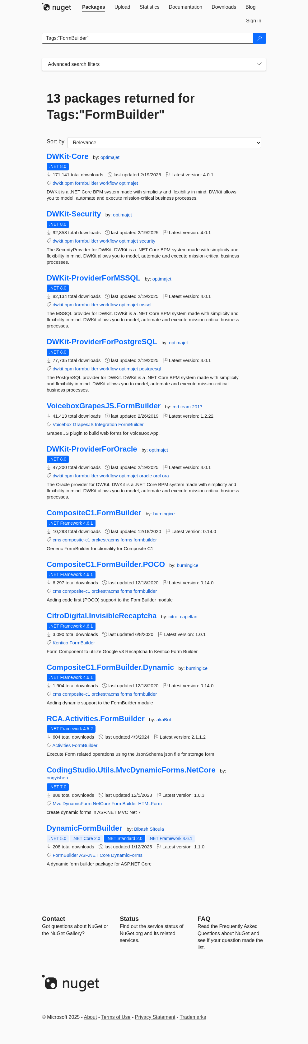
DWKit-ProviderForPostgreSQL (102, 341)
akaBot (163, 719)
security (147, 241)
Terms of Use (115, 1017)
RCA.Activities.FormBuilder (96, 718)
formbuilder (86, 183)
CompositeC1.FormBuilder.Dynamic (110, 667)
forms (127, 539)
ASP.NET (88, 855)
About (90, 1017)
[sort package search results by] (164, 142)
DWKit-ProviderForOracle (92, 449)
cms (57, 539)
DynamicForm (77, 803)
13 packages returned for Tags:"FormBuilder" (121, 106)
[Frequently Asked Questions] (204, 918)
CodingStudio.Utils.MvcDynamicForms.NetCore (131, 770)
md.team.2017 (188, 406)
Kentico (60, 642)
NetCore (101, 803)
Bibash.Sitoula (149, 829)
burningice (164, 513)
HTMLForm (150, 803)
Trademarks (193, 1017)
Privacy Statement (155, 1017)
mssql (145, 304)
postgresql (150, 368)
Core (105, 855)
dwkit (58, 183)
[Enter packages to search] (147, 38)
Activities (61, 745)
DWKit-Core (68, 156)
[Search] (259, 38)
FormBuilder (131, 424)
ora (165, 475)
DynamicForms (126, 855)
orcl (157, 475)
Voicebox (62, 424)
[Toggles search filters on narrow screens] (259, 64)
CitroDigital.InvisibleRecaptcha (101, 615)
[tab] (93, 7)
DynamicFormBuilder (84, 828)
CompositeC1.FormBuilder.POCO (106, 564)
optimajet (109, 157)
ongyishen (57, 777)
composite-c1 (76, 539)
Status (129, 918)
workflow (109, 183)
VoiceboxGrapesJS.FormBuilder (104, 405)
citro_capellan (183, 616)
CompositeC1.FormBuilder (94, 512)
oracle (145, 475)
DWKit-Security (74, 214)
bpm (69, 183)
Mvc (57, 803)
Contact (53, 918)
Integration (106, 424)
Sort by (55, 141)
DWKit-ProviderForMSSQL (93, 278)
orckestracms (105, 539)
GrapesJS (83, 424)
